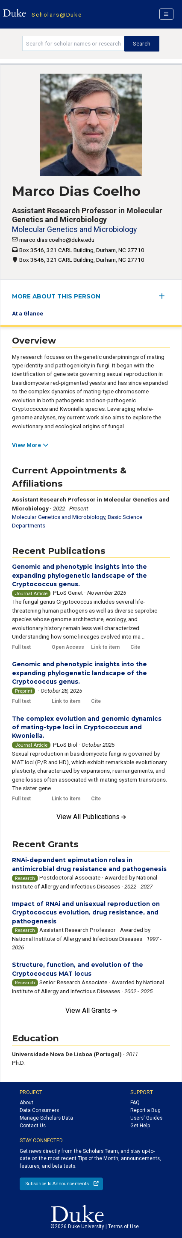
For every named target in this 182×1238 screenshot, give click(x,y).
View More (30, 444)
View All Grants (91, 1010)
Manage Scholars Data (46, 1118)
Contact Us (33, 1126)
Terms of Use (123, 1226)
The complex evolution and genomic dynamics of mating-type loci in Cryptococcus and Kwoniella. (86, 727)
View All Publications (91, 817)
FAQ (135, 1103)
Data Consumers (39, 1110)
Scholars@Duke (57, 14)
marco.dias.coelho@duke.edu (56, 239)
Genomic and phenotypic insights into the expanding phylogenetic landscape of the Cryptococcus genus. (79, 575)
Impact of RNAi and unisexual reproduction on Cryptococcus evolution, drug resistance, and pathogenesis (86, 912)
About (26, 1103)
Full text (21, 647)
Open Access (68, 647)
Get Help (140, 1126)
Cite (135, 647)
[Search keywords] (73, 43)
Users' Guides (146, 1118)
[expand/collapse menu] (164, 296)
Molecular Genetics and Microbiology (74, 229)
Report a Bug (145, 1110)
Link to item (105, 647)
